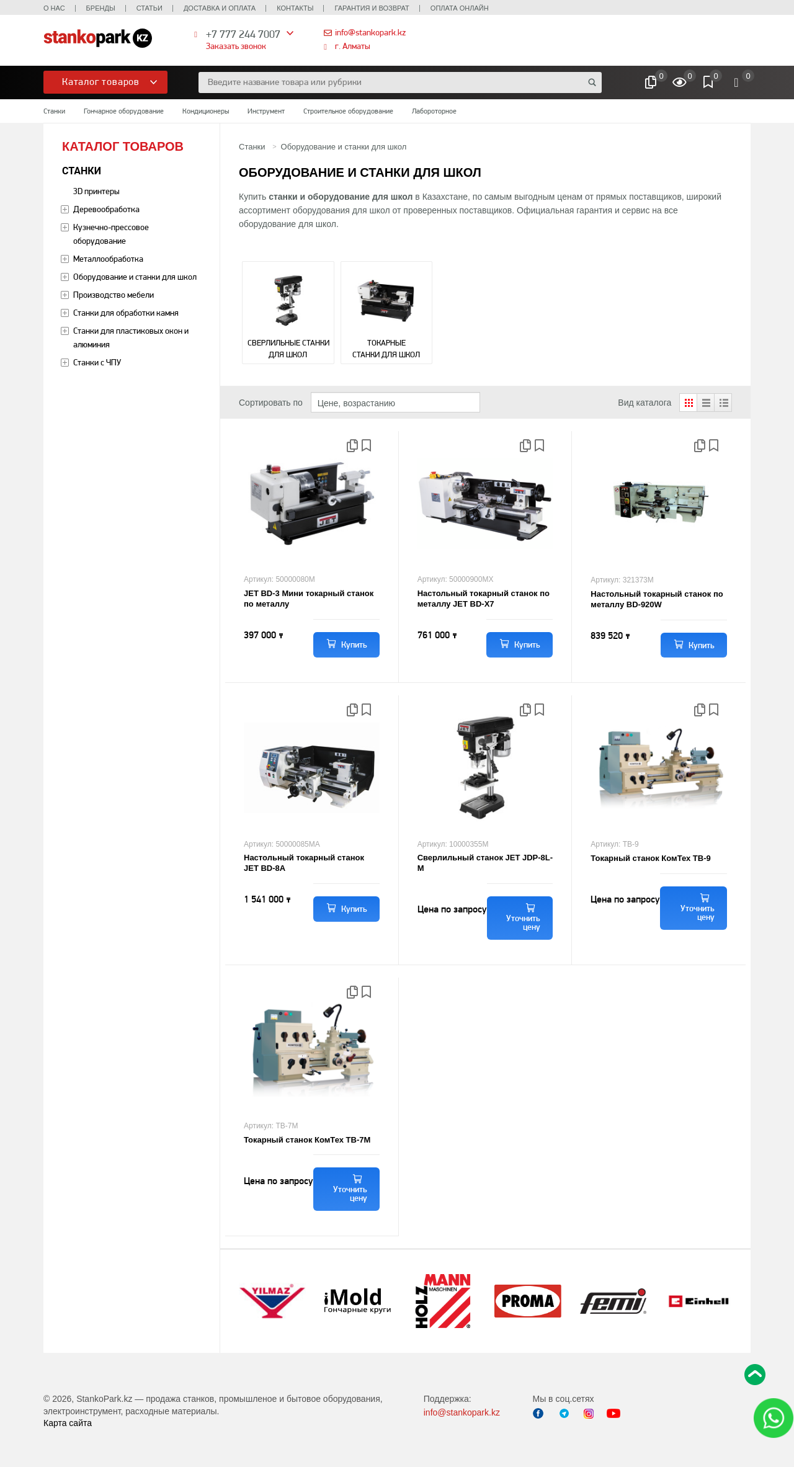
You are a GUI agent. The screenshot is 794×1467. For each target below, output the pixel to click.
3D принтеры (96, 191)
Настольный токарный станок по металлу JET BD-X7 (483, 599)
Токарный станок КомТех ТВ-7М (307, 1139)
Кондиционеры (205, 111)
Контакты (295, 8)
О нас (54, 8)
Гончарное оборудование (124, 111)
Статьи (149, 8)
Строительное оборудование (348, 111)
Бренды (100, 8)
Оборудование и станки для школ (135, 277)
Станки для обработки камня (126, 313)
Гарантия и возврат (371, 8)
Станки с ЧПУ (97, 362)
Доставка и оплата (220, 8)
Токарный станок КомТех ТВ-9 (650, 858)
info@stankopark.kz (370, 32)
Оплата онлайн (459, 8)
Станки (54, 111)
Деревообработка (106, 209)
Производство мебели (113, 295)
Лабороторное (434, 111)
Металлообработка (108, 259)
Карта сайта (67, 1423)
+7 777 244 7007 (243, 33)
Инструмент (266, 111)
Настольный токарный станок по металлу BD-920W (657, 599)
